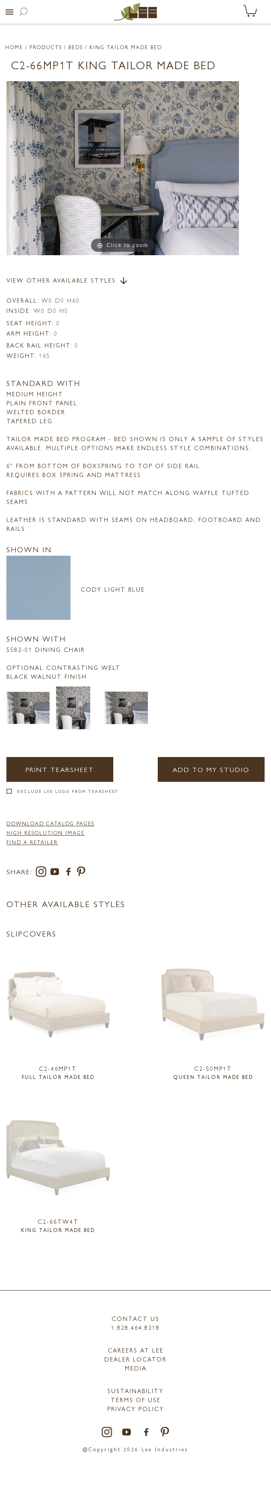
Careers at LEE (136, 1350)
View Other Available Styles (67, 281)
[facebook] (70, 873)
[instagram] (43, 873)
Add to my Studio (211, 769)
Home (14, 47)
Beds (75, 47)
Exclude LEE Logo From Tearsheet (67, 791)
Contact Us (135, 1318)
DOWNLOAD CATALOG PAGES (50, 823)
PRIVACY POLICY (135, 1408)
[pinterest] (81, 873)
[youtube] (56, 873)
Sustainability (135, 1390)
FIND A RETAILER (32, 842)
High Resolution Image (45, 833)
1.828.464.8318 (135, 1327)
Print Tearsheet (60, 769)
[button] (9, 12)
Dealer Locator (135, 1359)
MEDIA (136, 1368)
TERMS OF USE (136, 1399)
